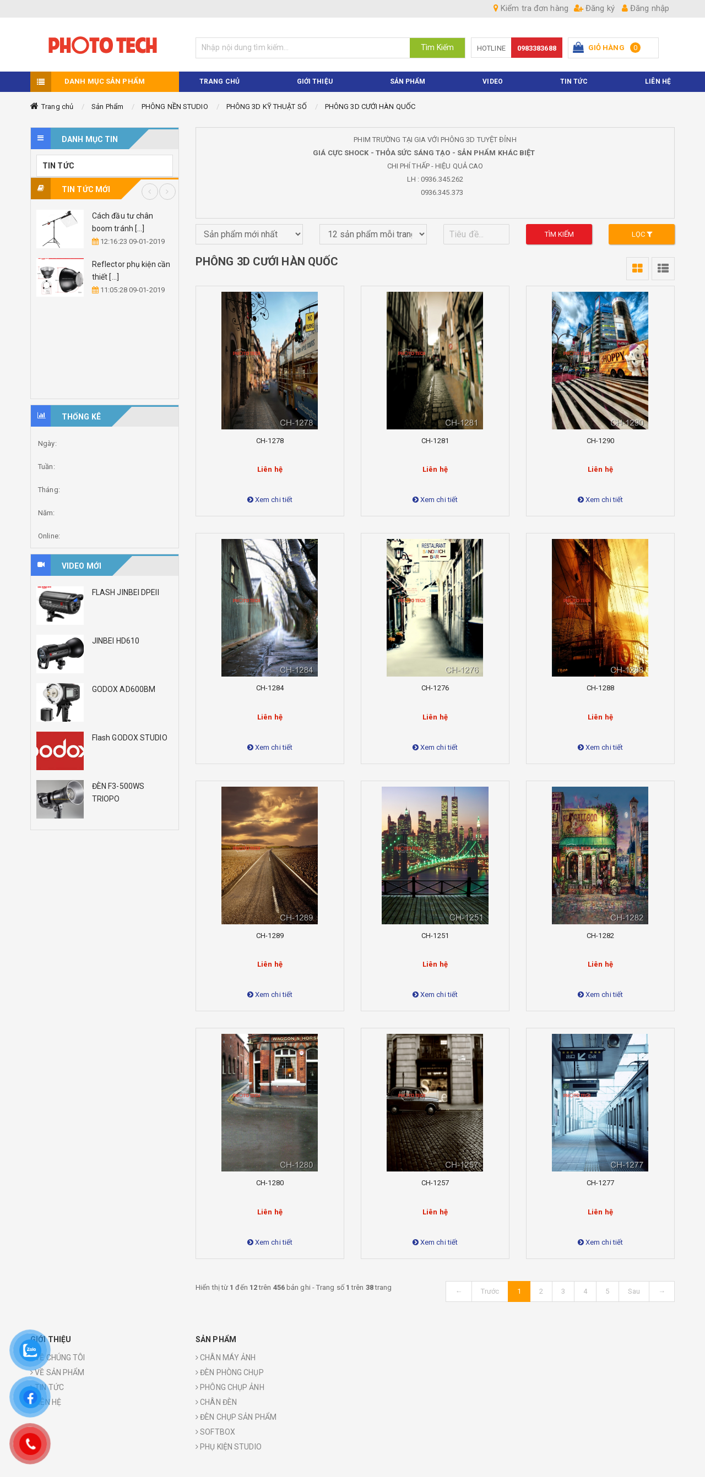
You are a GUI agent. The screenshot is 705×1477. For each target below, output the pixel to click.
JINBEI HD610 (115, 640)
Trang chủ (57, 106)
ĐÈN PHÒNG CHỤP (230, 1372)
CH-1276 (435, 688)
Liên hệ (658, 81)
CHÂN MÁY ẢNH (226, 1357)
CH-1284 (270, 688)
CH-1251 (435, 935)
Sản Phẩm (107, 106)
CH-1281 (435, 441)
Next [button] (167, 191)
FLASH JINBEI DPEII (125, 592)
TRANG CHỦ (219, 81)
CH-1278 (270, 441)
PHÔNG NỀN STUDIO (175, 106)
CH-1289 (270, 935)
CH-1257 (435, 1183)
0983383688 (536, 48)
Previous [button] (150, 191)
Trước (490, 1291)
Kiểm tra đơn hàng (531, 8)
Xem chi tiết (269, 499)
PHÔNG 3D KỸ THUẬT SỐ (266, 106)
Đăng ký (594, 8)
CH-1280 (270, 1183)
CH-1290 (600, 441)
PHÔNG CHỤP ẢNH (230, 1387)
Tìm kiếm (559, 234)
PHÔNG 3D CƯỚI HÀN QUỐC (370, 106)
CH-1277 (600, 1183)
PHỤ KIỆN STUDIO (229, 1446)
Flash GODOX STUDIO (129, 737)
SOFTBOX (215, 1431)
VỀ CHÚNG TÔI (57, 1357)
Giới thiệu (315, 81)
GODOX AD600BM (123, 689)
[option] (104, 253)
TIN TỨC (574, 81)
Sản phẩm (408, 81)
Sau (634, 1291)
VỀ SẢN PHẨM (57, 1372)
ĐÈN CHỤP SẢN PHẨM (236, 1417)
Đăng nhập (645, 8)
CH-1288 (600, 688)
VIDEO (492, 81)
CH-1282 (600, 935)
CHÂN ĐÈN (216, 1402)
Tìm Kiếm (437, 47)
